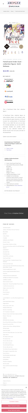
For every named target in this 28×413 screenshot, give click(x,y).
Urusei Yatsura (6, 353)
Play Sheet (8, 150)
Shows (12, 11)
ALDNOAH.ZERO (6, 227)
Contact (4, 385)
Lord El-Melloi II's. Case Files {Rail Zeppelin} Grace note (13, 298)
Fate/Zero (5, 273)
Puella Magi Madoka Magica (8, 301)
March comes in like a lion (8, 305)
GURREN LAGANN (7, 279)
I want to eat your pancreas (8, 286)
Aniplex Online (6, 11)
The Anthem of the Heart (8, 336)
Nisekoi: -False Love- (7, 316)
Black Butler (5, 231)
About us (5, 383)
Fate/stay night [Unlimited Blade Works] (11, 271)
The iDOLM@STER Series (8, 345)
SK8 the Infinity (6, 328)
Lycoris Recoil (6, 294)
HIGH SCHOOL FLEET (8, 281)
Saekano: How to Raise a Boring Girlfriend (11, 326)
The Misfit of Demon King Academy (10, 349)
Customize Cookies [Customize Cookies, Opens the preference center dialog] (14, 402)
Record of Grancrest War (8, 324)
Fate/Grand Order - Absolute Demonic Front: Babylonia (12, 261)
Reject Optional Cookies (14, 406)
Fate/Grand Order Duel (20, 11)
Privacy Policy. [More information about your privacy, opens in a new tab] (9, 399)
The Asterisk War (6, 338)
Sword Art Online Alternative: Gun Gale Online (12, 332)
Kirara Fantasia (6, 292)
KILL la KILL (5, 290)
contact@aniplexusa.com (10, 374)
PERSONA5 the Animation (8, 320)
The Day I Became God (7, 340)
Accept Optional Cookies (14, 410)
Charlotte (5, 238)
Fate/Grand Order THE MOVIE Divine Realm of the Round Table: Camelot (13, 266)
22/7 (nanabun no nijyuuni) (8, 311)
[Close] (26, 388)
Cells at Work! (6, 236)
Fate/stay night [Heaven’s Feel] (9, 269)
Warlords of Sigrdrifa (7, 361)
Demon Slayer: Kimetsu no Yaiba (9, 244)
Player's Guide (9, 148)
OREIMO (5, 318)
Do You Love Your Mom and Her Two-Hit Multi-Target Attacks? (13, 247)
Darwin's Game (6, 242)
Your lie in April (6, 363)
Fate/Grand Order (7, 258)
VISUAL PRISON (6, 357)
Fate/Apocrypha (6, 254)
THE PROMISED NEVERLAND (9, 355)
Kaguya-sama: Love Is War (8, 288)
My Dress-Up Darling (7, 309)
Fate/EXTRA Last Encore (8, 256)
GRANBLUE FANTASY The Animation (10, 277)
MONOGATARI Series (7, 307)
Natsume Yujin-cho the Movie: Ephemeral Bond (12, 313)
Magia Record (6, 303)
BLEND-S (5, 233)
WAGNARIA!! (6, 359)
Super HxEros (6, 334)
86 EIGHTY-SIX (6, 252)
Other (4, 367)
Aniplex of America (7, 380)
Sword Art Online (6, 330)
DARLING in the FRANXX (8, 240)
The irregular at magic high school (10, 351)
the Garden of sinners (7, 343)
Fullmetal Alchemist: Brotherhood (10, 275)
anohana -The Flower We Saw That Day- (11, 229)
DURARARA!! (6, 249)
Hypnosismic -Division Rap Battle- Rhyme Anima (13, 283)
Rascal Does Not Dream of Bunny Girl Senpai (12, 322)
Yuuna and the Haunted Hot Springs (10, 365)
